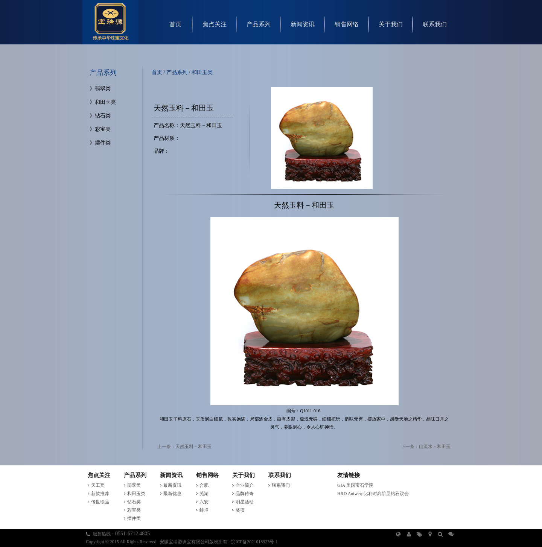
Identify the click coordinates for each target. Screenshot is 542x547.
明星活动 (245, 501)
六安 (204, 501)
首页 (175, 24)
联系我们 (435, 24)
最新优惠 (172, 493)
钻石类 (103, 116)
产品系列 (259, 24)
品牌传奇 (245, 493)
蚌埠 (204, 510)
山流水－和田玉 (435, 446)
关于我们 (391, 24)
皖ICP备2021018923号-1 (254, 541)
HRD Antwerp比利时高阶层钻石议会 (373, 493)
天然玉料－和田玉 (193, 446)
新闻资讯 (303, 24)
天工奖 (98, 485)
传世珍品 (100, 501)
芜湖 (204, 493)
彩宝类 (103, 129)
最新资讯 (172, 485)
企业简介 (245, 485)
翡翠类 (103, 88)
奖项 (240, 510)
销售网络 (347, 24)
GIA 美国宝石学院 (355, 485)
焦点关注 (214, 24)
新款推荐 (100, 493)
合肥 (204, 485)
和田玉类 (105, 102)
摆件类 (103, 143)
